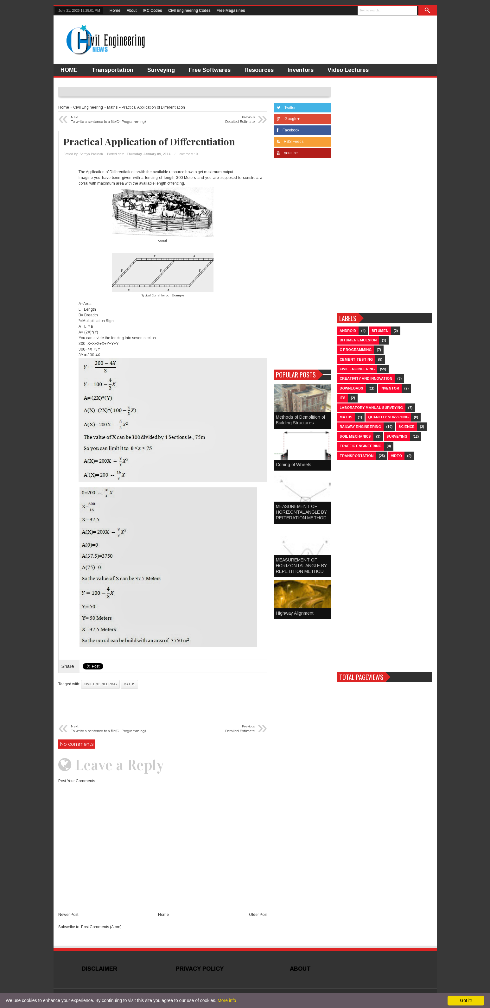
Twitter (286, 107)
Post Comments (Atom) (101, 927)
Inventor (389, 388)
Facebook (288, 130)
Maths (129, 684)
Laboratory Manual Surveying (371, 407)
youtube (287, 153)
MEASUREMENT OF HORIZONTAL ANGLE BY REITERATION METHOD (301, 512)
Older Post (258, 914)
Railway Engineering (360, 426)
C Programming (356, 350)
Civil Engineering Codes (189, 10)
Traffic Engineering (360, 446)
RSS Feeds (290, 141)
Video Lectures (348, 70)
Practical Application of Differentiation (149, 141)
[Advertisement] (302, 266)
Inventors (301, 70)
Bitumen (380, 331)
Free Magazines (231, 10)
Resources (259, 70)
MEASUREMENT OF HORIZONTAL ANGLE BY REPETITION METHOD (301, 565)
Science (406, 426)
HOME (69, 70)
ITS (343, 398)
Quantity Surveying (388, 417)
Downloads (351, 388)
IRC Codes (152, 10)
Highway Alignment (295, 613)
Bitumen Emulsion (358, 340)
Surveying (161, 70)
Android (348, 331)
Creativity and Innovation (366, 378)
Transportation (112, 70)
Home (115, 10)
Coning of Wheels (293, 464)
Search (427, 11)
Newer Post (68, 914)
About (132, 10)
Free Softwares (210, 70)
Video (396, 456)
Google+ (288, 119)
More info (227, 1000)
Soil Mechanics (355, 436)
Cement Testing (356, 359)
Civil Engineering (100, 684)
